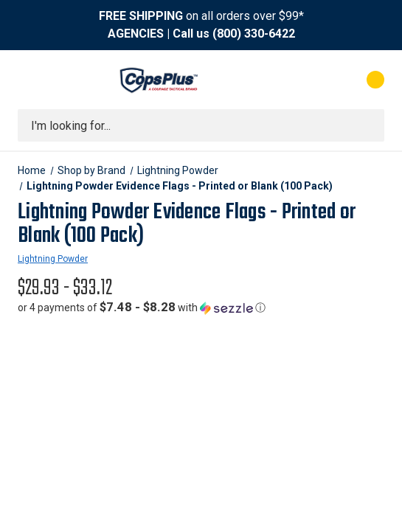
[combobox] (201, 125)
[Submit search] (368, 125)
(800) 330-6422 (253, 34)
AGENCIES (136, 34)
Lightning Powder (53, 259)
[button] (142, 307)
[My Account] (316, 79)
